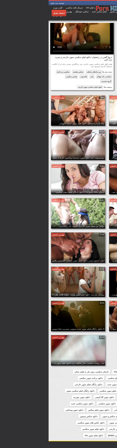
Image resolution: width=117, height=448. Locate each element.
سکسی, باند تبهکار (55, 77)
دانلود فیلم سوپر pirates (70, 435)
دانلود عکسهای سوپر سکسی (99, 429)
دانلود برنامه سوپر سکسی (42, 378)
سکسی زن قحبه (14, 72)
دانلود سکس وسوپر (40, 416)
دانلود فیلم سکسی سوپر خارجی (41, 87)
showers (80, 372)
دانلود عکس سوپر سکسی (100, 422)
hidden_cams (106, 372)
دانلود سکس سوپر (85, 416)
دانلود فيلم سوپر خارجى (71, 429)
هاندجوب (35, 77)
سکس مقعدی (29, 72)
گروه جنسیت (58, 81)
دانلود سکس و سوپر (63, 416)
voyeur (68, 372)
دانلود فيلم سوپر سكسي (45, 429)
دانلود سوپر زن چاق (81, 403)
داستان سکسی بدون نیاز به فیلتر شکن (43, 372)
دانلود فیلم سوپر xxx (45, 435)
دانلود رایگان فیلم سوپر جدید (71, 384)
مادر (43, 77)
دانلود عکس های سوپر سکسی (42, 422)
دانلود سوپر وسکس (26, 410)
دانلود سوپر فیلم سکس (50, 410)
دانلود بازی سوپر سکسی (101, 378)
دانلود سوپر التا (77, 397)
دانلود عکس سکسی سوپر (72, 422)
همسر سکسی (22, 77)
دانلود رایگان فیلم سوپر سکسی (65, 391)
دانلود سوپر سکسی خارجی (100, 410)
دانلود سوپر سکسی (58, 403)
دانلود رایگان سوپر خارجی (100, 384)
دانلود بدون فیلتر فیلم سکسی (72, 378)
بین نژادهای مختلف (45, 72)
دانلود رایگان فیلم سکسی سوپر (32, 391)
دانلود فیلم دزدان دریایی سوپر (99, 435)
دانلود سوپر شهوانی (74, 410)
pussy (92, 372)
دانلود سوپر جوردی (33, 397)
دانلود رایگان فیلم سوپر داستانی (98, 391)
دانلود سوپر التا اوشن (56, 397)
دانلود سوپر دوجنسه (103, 403)
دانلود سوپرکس (105, 416)
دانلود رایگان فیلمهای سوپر (100, 397)
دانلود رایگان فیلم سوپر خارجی (40, 384)
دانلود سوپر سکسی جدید (34, 403)
